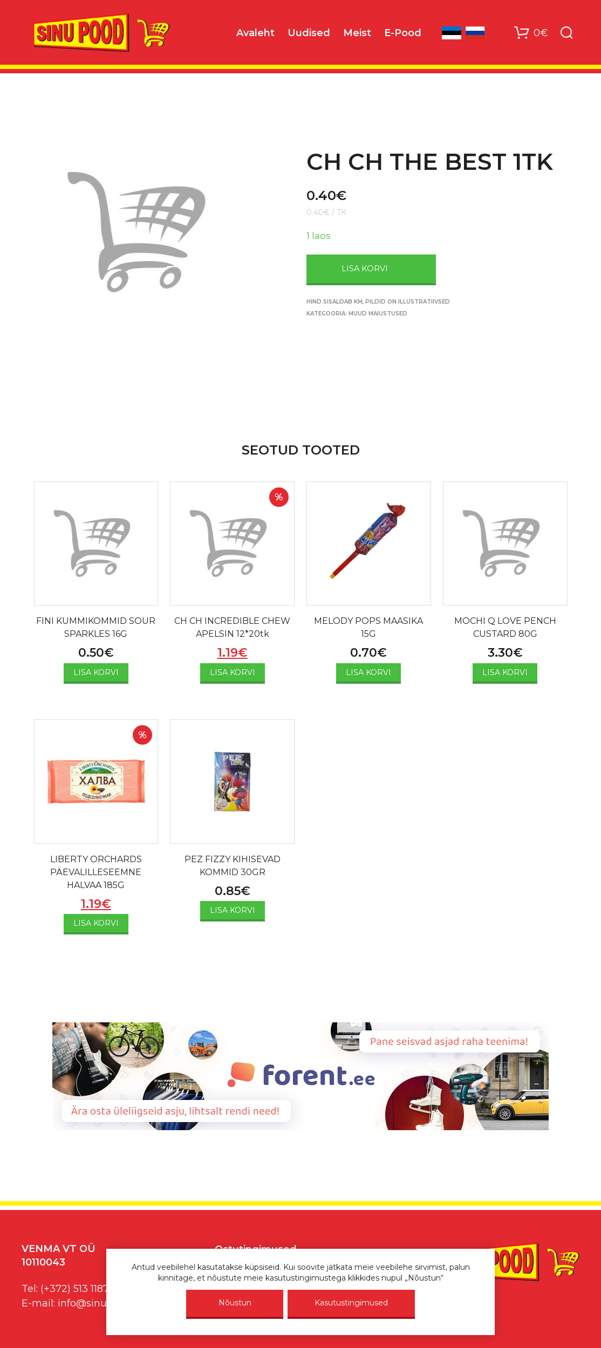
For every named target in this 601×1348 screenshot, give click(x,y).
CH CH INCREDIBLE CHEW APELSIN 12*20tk (232, 627)
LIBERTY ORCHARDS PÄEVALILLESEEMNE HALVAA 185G (96, 872)
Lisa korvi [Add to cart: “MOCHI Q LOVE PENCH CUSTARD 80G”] (505, 672)
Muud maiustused (378, 313)
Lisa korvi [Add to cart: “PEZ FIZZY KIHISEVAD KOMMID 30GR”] (232, 910)
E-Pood (402, 33)
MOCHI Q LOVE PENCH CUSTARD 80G (505, 627)
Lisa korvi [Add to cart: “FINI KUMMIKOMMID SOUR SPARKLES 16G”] (96, 672)
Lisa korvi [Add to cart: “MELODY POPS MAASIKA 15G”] (368, 672)
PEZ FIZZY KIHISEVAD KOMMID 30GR (233, 865)
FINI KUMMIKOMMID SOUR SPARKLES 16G (95, 627)
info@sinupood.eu (102, 1303)
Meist (357, 33)
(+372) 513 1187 (74, 1289)
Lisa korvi (365, 268)
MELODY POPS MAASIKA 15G (368, 627)
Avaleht (255, 33)
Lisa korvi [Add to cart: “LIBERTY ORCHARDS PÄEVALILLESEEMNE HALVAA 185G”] (96, 923)
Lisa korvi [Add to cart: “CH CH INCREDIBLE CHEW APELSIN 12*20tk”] (232, 672)
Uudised (309, 33)
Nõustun (234, 1303)
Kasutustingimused (351, 1303)
